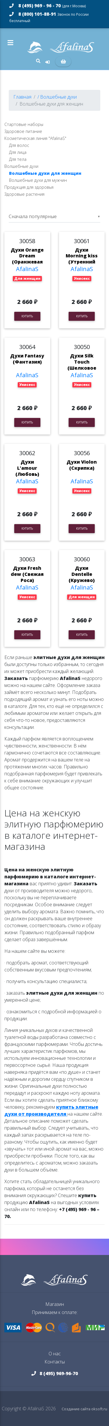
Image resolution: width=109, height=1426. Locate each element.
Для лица (17, 152)
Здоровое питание (23, 131)
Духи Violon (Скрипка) (82, 465)
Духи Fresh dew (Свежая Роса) (27, 574)
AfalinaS (27, 269)
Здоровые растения (24, 194)
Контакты (54, 1362)
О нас (55, 1353)
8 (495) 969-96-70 (54, 1373)
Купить (27, 316)
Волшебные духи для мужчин (38, 180)
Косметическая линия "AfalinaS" (35, 138)
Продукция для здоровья (28, 187)
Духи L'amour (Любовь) (27, 468)
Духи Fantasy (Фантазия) (27, 359)
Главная (22, 97)
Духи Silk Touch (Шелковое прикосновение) (82, 368)
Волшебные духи (21, 166)
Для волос (19, 145)
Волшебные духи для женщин (45, 173)
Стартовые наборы (23, 124)
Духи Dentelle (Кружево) (82, 574)
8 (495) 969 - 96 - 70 (47, 5)
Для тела (17, 159)
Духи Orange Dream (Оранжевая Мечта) (27, 259)
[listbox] (54, 216)
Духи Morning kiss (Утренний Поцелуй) (82, 259)
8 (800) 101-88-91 (49, 17)
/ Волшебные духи (57, 97)
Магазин (54, 1304)
